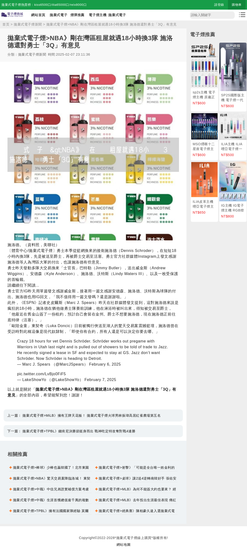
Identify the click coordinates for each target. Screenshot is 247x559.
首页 (5, 24)
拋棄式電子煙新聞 (28, 24)
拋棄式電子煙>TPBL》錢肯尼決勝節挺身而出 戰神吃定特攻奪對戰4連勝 (78, 431)
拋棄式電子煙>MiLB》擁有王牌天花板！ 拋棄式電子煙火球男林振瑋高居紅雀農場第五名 (91, 415)
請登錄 (219, 5)
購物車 (237, 5)
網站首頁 (38, 15)
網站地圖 (123, 544)
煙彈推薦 (77, 15)
